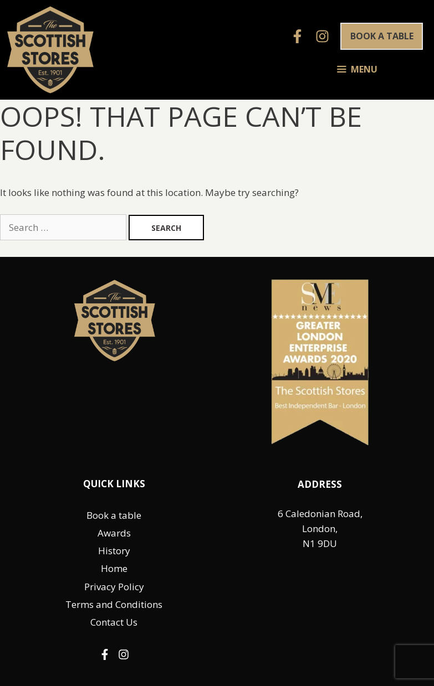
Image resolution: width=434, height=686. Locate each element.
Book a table (381, 36)
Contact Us (113, 622)
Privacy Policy (114, 586)
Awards (114, 533)
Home (114, 568)
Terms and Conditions (113, 604)
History (114, 550)
